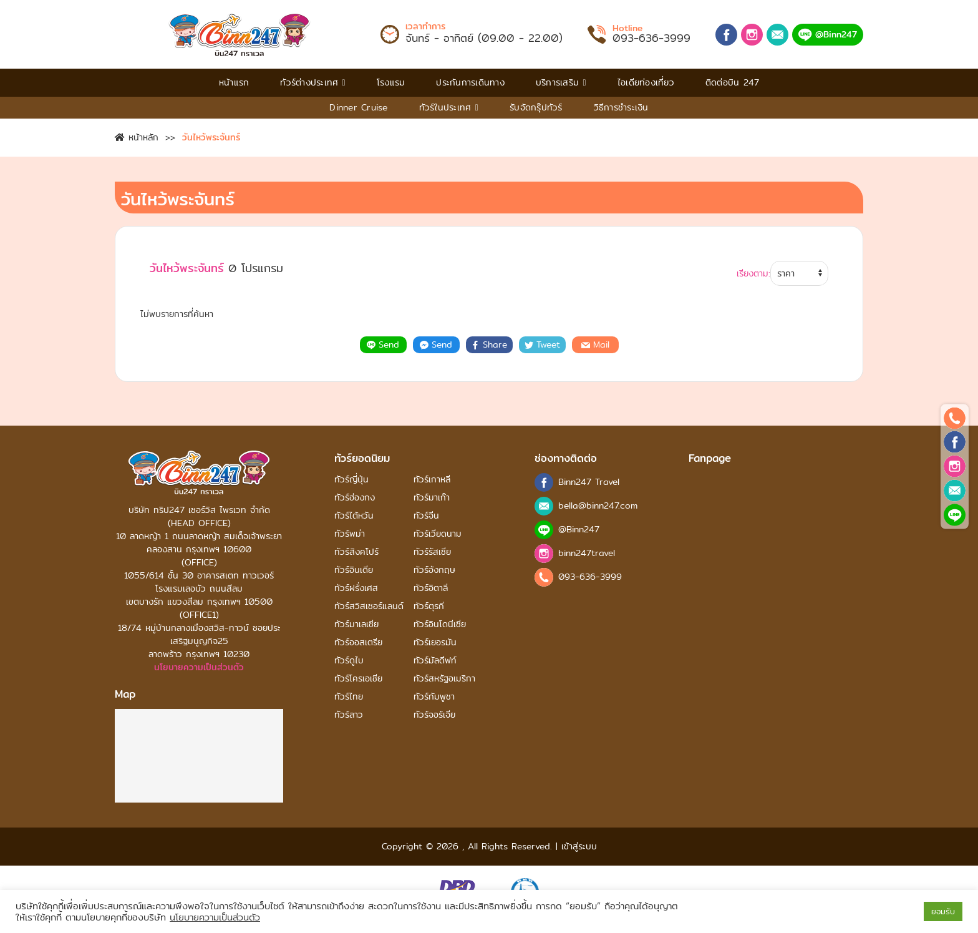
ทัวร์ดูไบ (349, 660)
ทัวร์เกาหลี (432, 479)
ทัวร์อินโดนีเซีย (440, 624)
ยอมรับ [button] (943, 911)
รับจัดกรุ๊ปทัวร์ (536, 107)
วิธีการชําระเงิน (621, 107)
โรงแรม (391, 82)
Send (383, 344)
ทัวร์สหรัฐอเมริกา (444, 678)
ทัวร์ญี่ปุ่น (351, 479)
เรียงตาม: (753, 273)
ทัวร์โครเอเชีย (358, 678)
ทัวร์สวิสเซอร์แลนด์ (369, 606)
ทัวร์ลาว (348, 714)
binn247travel (586, 553)
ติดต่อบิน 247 (732, 82)
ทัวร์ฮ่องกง (354, 497)
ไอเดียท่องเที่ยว (645, 82)
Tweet (542, 344)
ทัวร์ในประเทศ (448, 107)
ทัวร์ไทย (348, 696)
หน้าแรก (234, 82)
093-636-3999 (651, 38)
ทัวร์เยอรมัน (435, 642)
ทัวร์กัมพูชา (434, 696)
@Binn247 (827, 34)
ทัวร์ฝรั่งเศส (356, 588)
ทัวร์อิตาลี (431, 588)
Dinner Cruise (358, 107)
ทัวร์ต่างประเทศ (313, 82)
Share (489, 344)
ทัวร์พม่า (349, 533)
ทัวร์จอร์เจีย (434, 714)
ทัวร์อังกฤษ (434, 570)
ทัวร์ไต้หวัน (354, 515)
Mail (595, 344)
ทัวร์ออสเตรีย (358, 642)
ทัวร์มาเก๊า (432, 497)
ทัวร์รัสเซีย (432, 552)
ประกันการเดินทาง (470, 82)
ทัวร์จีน (426, 515)
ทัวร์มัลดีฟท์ (435, 660)
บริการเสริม (561, 82)
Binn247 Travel (588, 482)
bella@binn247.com (597, 505)
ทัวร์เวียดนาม (438, 533)
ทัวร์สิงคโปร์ (356, 552)
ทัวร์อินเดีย (353, 570)
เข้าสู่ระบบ (577, 846)
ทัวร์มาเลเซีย (356, 624)
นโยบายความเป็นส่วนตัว (199, 667)
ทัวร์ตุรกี (429, 606)
